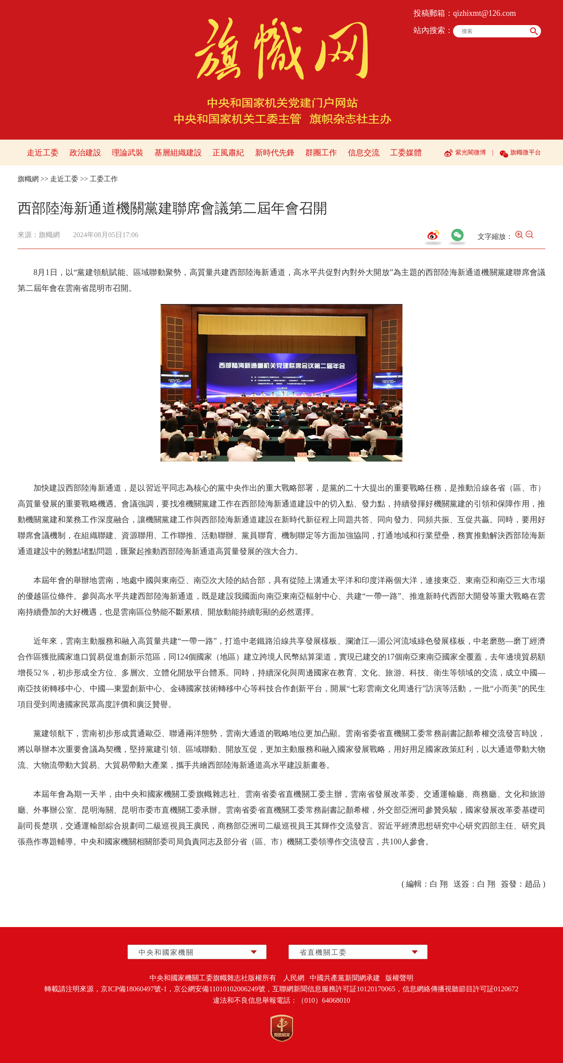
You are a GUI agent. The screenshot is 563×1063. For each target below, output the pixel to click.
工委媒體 (406, 152)
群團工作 (321, 152)
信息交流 (364, 152)
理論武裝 (127, 152)
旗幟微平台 (525, 152)
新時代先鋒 (275, 152)
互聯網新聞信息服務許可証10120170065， (337, 989)
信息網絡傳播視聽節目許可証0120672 (460, 989)
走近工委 (42, 152)
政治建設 (85, 152)
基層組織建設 (178, 152)
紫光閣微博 (470, 152)
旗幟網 (28, 179)
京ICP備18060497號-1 (134, 989)
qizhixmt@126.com (484, 13)
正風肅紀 (228, 152)
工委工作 (104, 179)
